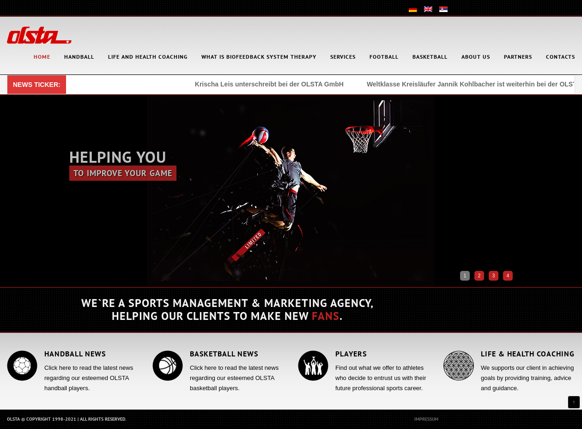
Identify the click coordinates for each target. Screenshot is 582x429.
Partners (518, 56)
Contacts (560, 56)
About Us (475, 56)
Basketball (430, 56)
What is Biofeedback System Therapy (258, 56)
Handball (79, 56)
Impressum (426, 419)
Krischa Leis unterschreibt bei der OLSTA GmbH (270, 84)
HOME (42, 56)
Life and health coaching (148, 56)
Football (384, 56)
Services (343, 56)
